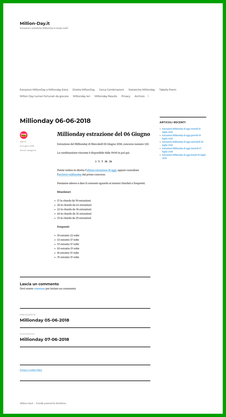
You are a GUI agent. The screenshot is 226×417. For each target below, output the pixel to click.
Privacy (125, 96)
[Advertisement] (114, 61)
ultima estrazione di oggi (101, 170)
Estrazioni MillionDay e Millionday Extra (44, 89)
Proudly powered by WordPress (51, 403)
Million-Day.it (35, 23)
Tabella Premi (167, 89)
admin (23, 141)
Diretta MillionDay (84, 89)
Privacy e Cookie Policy (31, 370)
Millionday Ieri (81, 96)
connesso (39, 288)
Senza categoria (28, 150)
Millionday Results (106, 96)
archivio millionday (70, 174)
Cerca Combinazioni (111, 89)
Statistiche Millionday (141, 89)
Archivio (140, 96)
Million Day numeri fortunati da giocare (44, 96)
